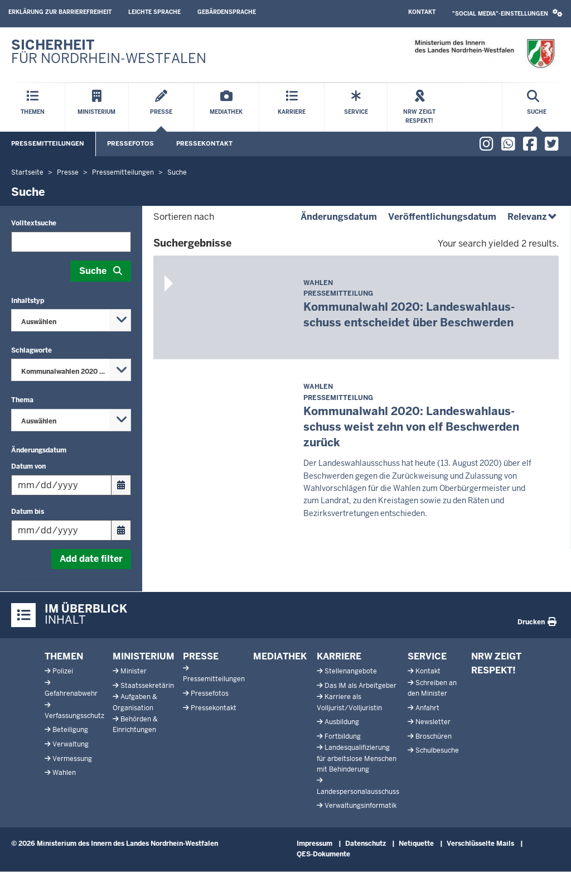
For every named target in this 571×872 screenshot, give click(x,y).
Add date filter (91, 559)
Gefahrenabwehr (71, 693)
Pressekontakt (204, 143)
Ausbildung (342, 721)
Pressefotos (130, 143)
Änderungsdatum (38, 450)
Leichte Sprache (154, 12)
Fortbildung (343, 736)
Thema (22, 400)
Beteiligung (70, 729)
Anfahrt (427, 708)
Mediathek (280, 656)
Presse (201, 656)
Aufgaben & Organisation (135, 702)
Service (427, 656)
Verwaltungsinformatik (360, 805)
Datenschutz (365, 843)
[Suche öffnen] (536, 107)
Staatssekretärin (147, 685)
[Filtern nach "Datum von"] (61, 485)
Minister (133, 671)
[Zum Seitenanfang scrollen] (549, 851)
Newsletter (433, 721)
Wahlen (64, 772)
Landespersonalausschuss (358, 791)
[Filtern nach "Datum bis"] (61, 530)
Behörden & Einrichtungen (135, 724)
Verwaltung (70, 744)
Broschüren (433, 736)
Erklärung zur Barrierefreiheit (60, 12)
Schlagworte (31, 350)
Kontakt (421, 12)
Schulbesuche (437, 750)
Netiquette (416, 843)
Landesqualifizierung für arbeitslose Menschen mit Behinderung (356, 758)
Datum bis (27, 511)
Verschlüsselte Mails (480, 843)
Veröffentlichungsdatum (442, 217)
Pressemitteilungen (47, 143)
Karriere (339, 656)
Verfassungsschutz (74, 715)
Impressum (314, 843)
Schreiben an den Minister (432, 688)
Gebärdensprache (226, 12)
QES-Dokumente (323, 854)
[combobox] (71, 320)
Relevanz (533, 217)
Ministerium (144, 656)
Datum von (28, 466)
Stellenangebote (351, 671)
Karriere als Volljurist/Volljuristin (349, 702)
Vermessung (72, 758)
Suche (93, 271)
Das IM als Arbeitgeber (360, 685)
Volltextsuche (33, 223)
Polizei (62, 671)
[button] (507, 13)
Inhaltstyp (27, 300)
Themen (64, 656)
